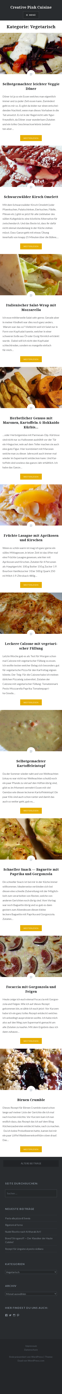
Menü (32, 15)
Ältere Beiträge (31, 1163)
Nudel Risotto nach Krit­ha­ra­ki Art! (23, 1231)
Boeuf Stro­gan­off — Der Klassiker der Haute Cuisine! (29, 1240)
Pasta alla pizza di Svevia (17, 1218)
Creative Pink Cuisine (31, 7)
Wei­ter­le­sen (31, 138)
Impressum (31, 1345)
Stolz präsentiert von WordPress (26, 1356)
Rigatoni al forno (14, 1225)
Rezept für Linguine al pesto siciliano (24, 1249)
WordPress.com (36, 1360)
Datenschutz (31, 1349)
